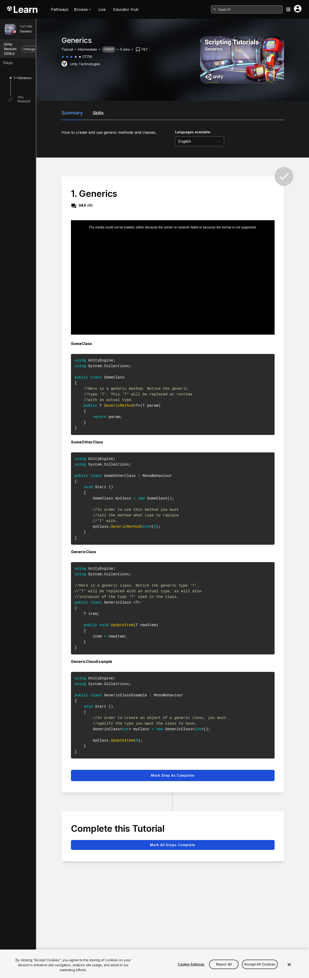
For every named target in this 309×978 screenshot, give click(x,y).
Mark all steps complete (194, 838)
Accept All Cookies (260, 970)
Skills (125, 113)
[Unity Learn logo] (22, 9)
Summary (99, 113)
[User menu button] (297, 8)
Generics (27, 31)
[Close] (289, 970)
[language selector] (226, 141)
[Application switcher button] (288, 9)
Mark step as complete (194, 769)
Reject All (224, 970)
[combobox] (247, 9)
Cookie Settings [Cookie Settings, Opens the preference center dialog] (191, 970)
